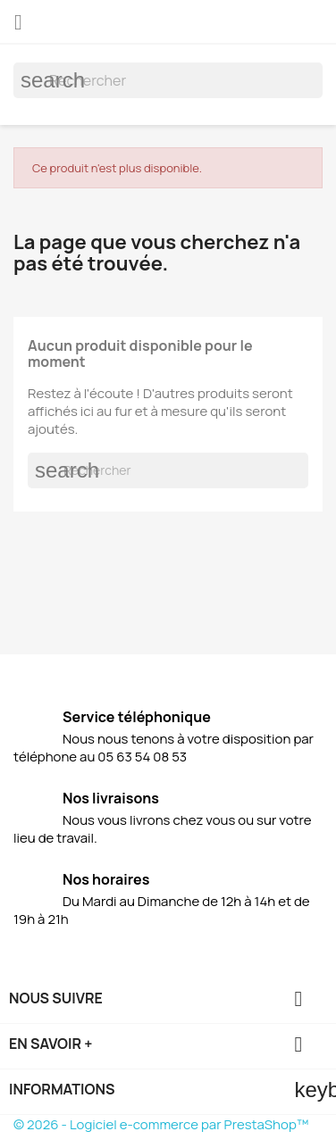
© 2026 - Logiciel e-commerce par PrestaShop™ (160, 1124)
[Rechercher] (168, 80)
